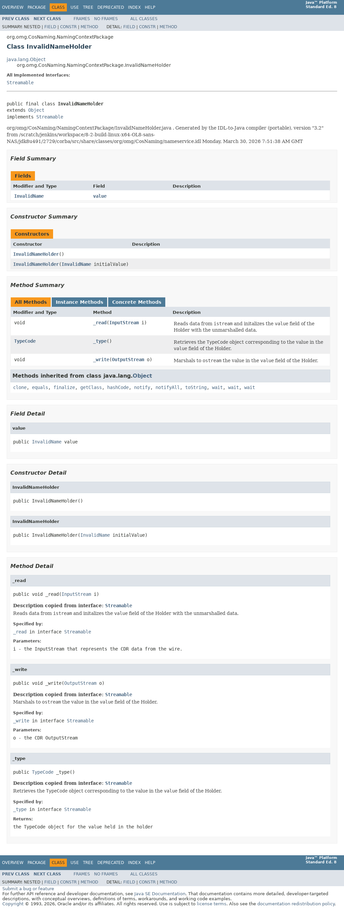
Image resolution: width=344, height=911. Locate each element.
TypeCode (25, 341)
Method (89, 27)
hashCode (118, 387)
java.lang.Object (26, 59)
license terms (211, 903)
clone (20, 387)
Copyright (13, 903)
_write (101, 359)
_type (99, 341)
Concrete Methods (136, 302)
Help (150, 7)
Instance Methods (79, 302)
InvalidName (29, 196)
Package (37, 7)
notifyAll (168, 387)
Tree (88, 7)
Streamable (20, 82)
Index (134, 7)
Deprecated (110, 7)
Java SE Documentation (159, 893)
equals (40, 387)
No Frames (106, 18)
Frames (82, 18)
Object (36, 110)
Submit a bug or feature (28, 888)
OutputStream (128, 359)
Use (75, 7)
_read (99, 322)
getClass (91, 387)
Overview (13, 7)
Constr (68, 27)
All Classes (144, 18)
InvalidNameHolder (36, 254)
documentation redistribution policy (296, 903)
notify (142, 387)
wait (217, 387)
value (99, 196)
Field (50, 27)
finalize (64, 387)
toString (196, 387)
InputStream (124, 322)
